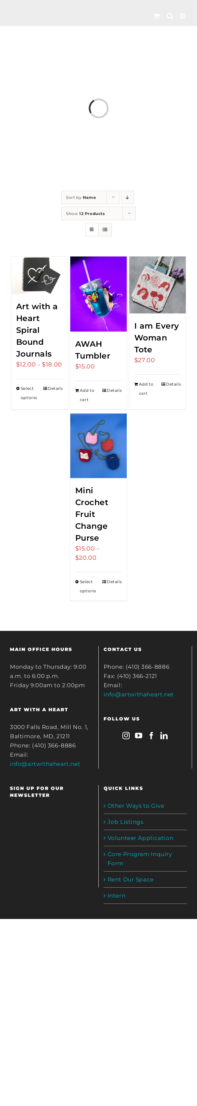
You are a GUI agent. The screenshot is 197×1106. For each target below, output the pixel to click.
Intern (117, 895)
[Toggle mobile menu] (183, 16)
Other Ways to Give (136, 805)
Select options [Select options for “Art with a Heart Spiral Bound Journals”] (29, 393)
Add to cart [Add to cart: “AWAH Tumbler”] (87, 395)
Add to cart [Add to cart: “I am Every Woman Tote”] (146, 389)
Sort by (81, 197)
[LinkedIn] (164, 735)
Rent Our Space (131, 879)
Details (55, 388)
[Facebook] (151, 735)
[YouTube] (139, 735)
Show (85, 213)
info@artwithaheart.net (45, 764)
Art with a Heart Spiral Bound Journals (37, 330)
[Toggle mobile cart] (156, 16)
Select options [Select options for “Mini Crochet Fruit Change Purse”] (88, 586)
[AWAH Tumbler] (98, 294)
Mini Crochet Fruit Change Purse (92, 514)
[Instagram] (126, 735)
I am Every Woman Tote (156, 337)
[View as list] (105, 229)
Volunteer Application (141, 838)
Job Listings (126, 822)
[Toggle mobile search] (170, 16)
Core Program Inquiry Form (140, 859)
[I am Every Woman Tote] (157, 284)
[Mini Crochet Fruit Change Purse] (98, 446)
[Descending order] (127, 197)
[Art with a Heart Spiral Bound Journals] (39, 275)
